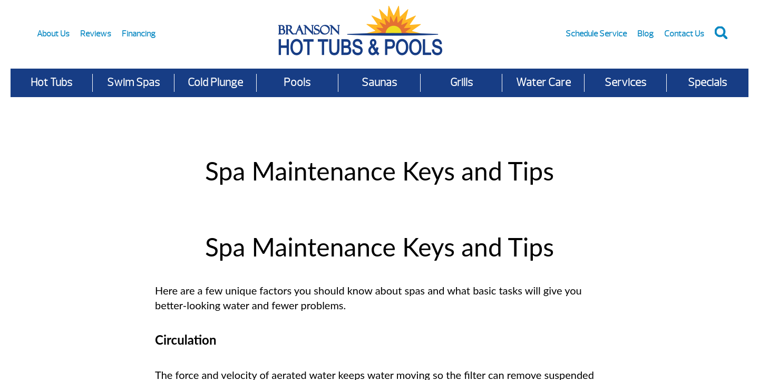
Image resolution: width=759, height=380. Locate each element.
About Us (53, 33)
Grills (461, 82)
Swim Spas (133, 82)
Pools (297, 82)
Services (625, 82)
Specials (707, 82)
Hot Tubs (51, 82)
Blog (645, 33)
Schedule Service (596, 33)
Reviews (95, 33)
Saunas (379, 82)
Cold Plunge (215, 82)
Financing (138, 33)
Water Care (543, 82)
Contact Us (684, 33)
